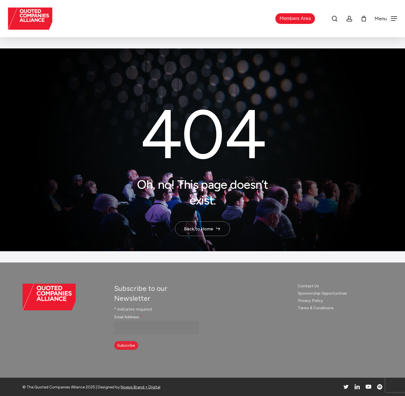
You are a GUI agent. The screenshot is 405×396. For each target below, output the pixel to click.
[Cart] (364, 18)
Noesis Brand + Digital (140, 387)
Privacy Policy (310, 300)
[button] (386, 19)
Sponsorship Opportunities (322, 293)
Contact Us (308, 286)
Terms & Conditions (316, 308)
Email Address (128, 317)
